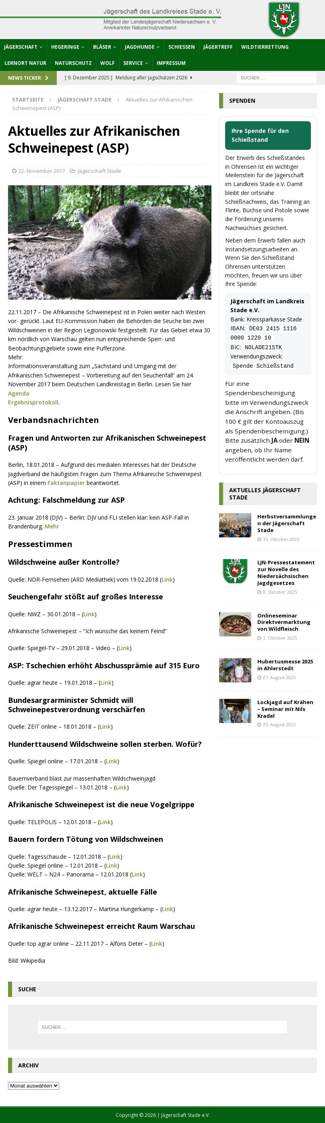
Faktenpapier (66, 483)
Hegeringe (65, 47)
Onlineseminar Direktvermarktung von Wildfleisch (284, 622)
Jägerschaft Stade (99, 170)
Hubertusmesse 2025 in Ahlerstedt (285, 665)
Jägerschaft (20, 47)
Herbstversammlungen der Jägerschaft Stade (286, 523)
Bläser (102, 47)
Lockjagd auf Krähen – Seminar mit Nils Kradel (285, 708)
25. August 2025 (279, 724)
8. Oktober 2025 (280, 592)
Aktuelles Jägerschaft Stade (265, 493)
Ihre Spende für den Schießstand (260, 135)
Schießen (181, 47)
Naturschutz (73, 63)
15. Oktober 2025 (281, 539)
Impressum (171, 63)
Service (133, 63)
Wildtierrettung (265, 47)
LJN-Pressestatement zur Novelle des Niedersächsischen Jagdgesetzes (286, 572)
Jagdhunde (140, 47)
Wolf (107, 63)
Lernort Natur (25, 63)
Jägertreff (218, 47)
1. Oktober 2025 (280, 638)
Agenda (18, 393)
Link (167, 579)
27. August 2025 (279, 677)
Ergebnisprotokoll (33, 402)
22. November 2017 (42, 170)
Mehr (52, 526)
